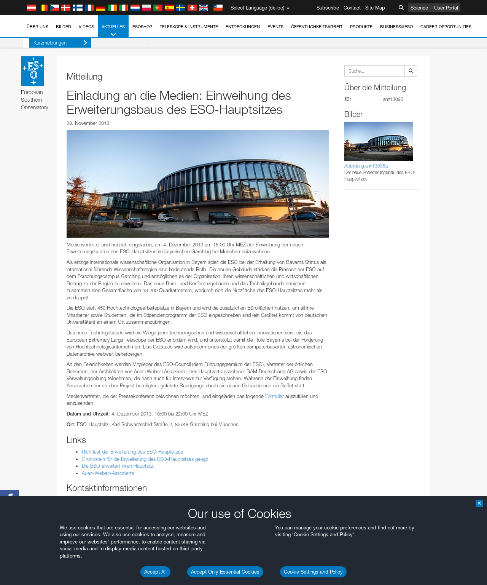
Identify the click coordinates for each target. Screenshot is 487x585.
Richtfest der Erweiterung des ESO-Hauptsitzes (132, 452)
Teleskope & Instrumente (189, 26)
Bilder (63, 26)
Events (275, 26)
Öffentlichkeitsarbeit (316, 26)
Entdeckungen (243, 26)
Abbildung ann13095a (366, 166)
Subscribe (328, 8)
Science (419, 8)
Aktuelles (113, 31)
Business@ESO (396, 26)
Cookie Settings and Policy (313, 572)
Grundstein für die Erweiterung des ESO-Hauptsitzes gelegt (145, 459)
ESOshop (142, 26)
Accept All (155, 572)
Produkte (361, 26)
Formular (274, 396)
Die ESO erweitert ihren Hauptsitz (117, 466)
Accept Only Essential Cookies (225, 572)
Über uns (37, 26)
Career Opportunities (445, 26)
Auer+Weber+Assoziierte (108, 473)
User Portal (446, 8)
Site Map (375, 8)
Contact (352, 8)
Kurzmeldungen (54, 43)
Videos (86, 26)
